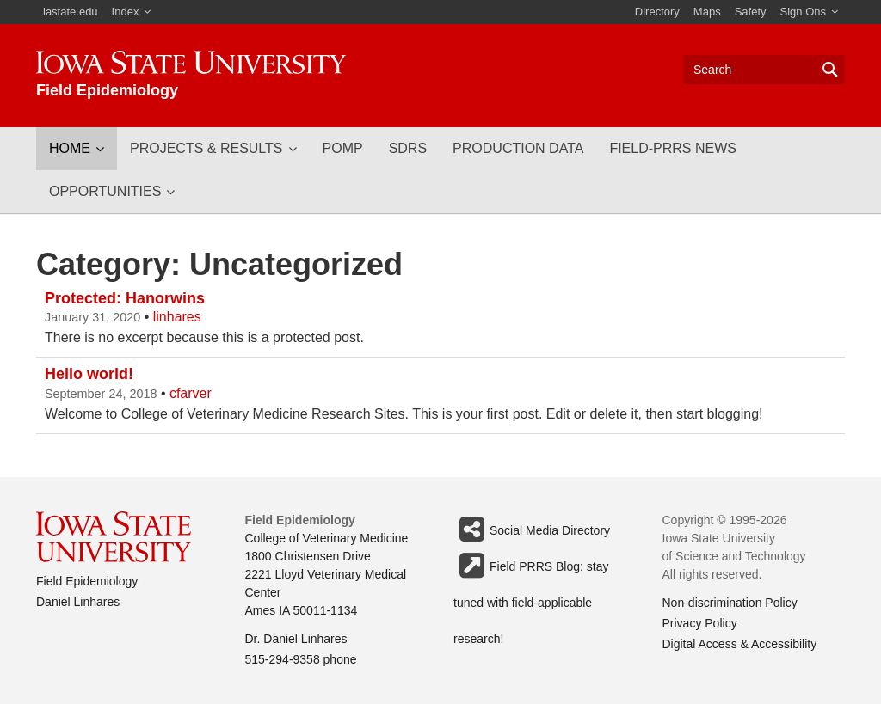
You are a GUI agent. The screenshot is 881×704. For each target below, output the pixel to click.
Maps (707, 11)
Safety (751, 11)
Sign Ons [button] (803, 11)
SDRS (408, 148)
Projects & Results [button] (206, 148)
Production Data (518, 148)
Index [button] (125, 11)
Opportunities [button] (105, 191)
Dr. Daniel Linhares (296, 639)
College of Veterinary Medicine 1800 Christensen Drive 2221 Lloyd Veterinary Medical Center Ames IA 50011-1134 (327, 574)
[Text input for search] (764, 69)
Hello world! (89, 374)
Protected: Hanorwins (125, 298)
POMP (343, 148)
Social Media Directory (531, 529)
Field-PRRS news (672, 148)
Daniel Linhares (78, 602)
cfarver (190, 393)
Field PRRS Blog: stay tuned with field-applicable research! (531, 566)
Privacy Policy (699, 623)
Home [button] (69, 148)
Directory (657, 11)
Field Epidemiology (87, 581)
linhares (177, 316)
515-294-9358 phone (301, 659)
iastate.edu (70, 11)
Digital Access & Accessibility (739, 644)
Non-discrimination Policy (730, 602)
